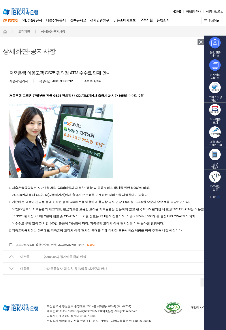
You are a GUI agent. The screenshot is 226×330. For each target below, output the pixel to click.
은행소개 (163, 23)
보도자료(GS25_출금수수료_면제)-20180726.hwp (45, 244)
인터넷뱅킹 (10, 22)
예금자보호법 (214, 11)
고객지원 (146, 23)
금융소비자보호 (125, 23)
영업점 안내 (193, 11)
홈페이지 (5, 31)
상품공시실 (78, 23)
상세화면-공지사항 (29, 51)
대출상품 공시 (56, 23)
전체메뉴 (212, 20)
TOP (213, 197)
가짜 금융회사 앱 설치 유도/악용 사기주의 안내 (75, 268)
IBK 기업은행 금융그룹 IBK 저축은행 (20, 11)
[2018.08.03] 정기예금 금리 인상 (64, 257)
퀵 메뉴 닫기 (201, 42)
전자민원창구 (99, 23)
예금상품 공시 (32, 23)
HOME (177, 11)
